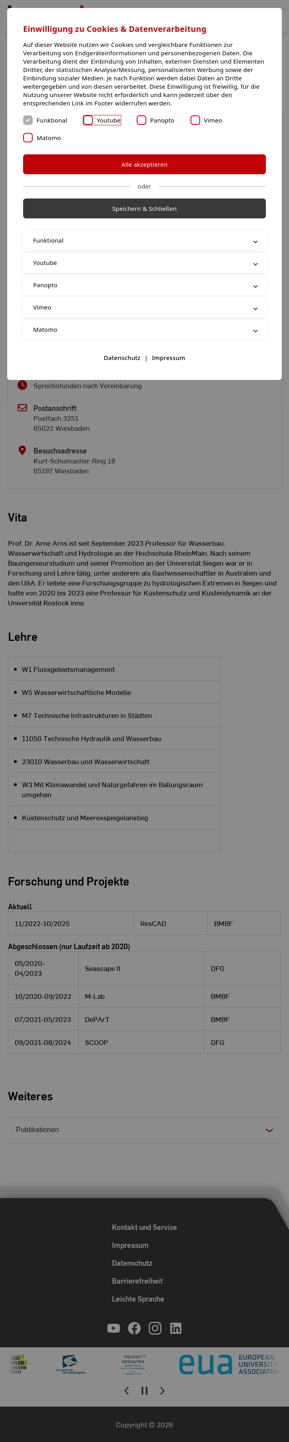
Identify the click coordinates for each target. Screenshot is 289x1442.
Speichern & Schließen (144, 208)
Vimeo (213, 120)
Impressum (168, 358)
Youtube (109, 120)
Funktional (52, 120)
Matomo (49, 138)
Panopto (162, 120)
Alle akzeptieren (145, 164)
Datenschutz (122, 358)
